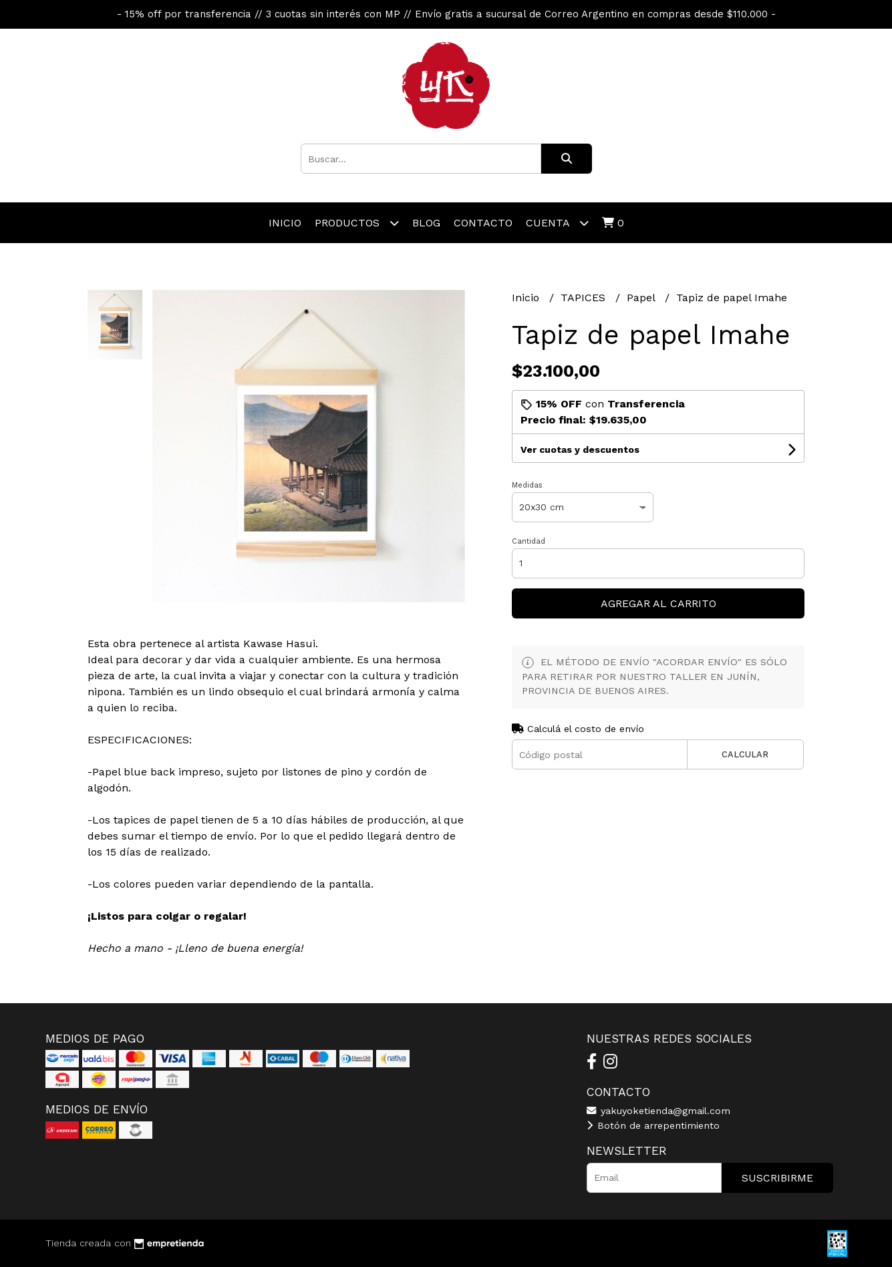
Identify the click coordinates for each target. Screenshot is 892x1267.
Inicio (285, 222)
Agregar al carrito (658, 603)
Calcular (745, 754)
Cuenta (557, 222)
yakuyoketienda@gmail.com (658, 1110)
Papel (642, 297)
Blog (426, 222)
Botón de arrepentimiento (653, 1125)
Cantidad (528, 541)
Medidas (527, 485)
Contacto (483, 222)
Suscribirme (777, 1177)
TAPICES (585, 297)
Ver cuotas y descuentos (580, 449)
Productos (357, 222)
